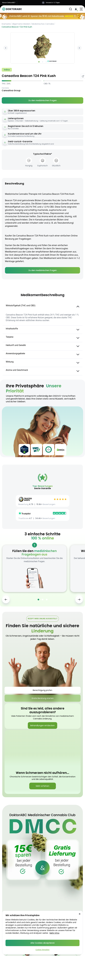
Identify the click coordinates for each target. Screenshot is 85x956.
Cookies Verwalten (43, 950)
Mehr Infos (54, 933)
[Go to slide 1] (38, 61)
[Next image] (79, 48)
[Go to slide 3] (46, 61)
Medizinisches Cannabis (43, 24)
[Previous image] (5, 48)
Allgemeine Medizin (21, 24)
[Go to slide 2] (42, 61)
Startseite (6, 24)
